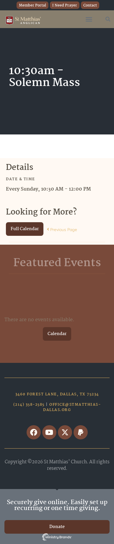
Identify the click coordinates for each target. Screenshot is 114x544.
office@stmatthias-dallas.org (72, 407)
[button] (89, 19)
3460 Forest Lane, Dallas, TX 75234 (57, 394)
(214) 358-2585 (29, 405)
